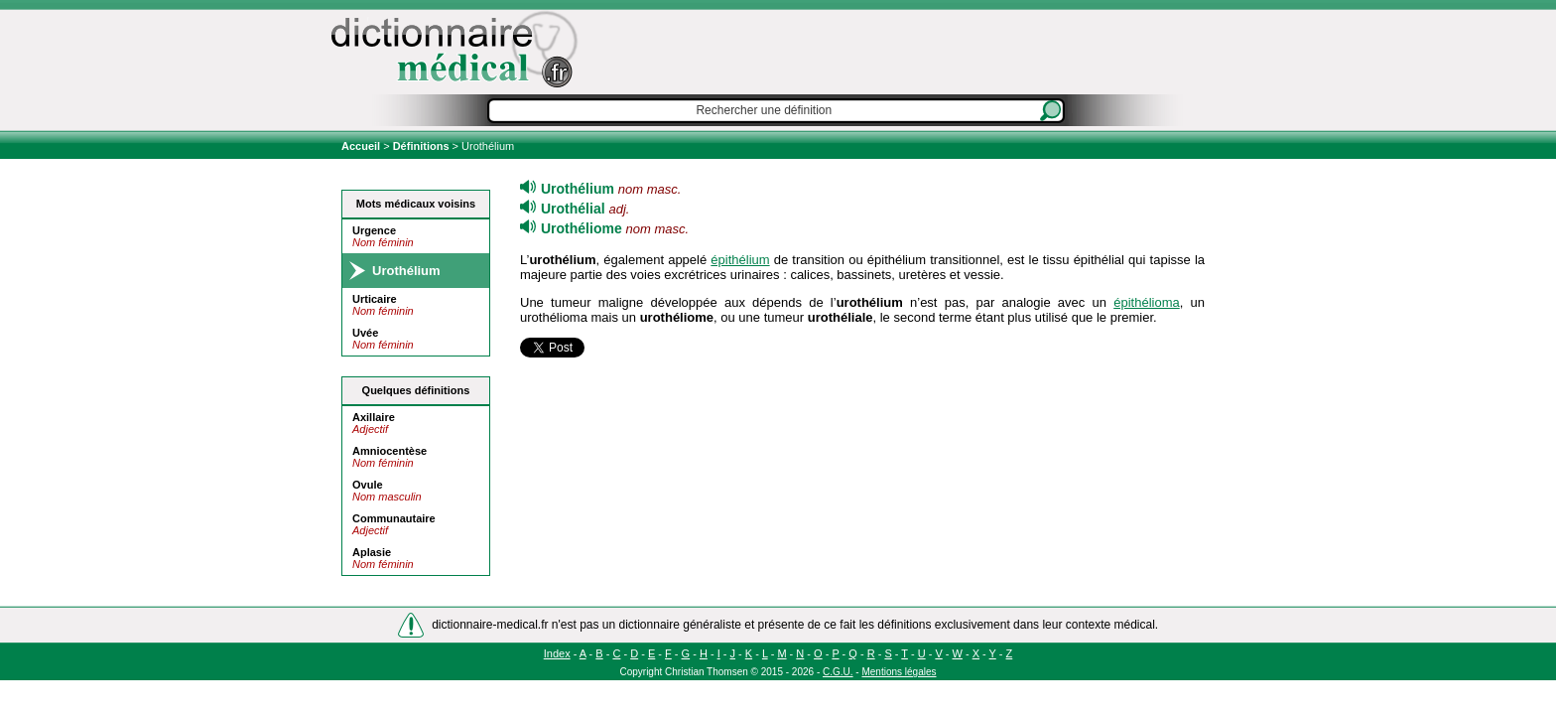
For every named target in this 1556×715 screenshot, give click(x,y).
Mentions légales (898, 671)
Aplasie (371, 552)
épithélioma (1146, 302)
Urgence (374, 230)
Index (557, 653)
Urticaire (374, 299)
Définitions (421, 146)
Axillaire (373, 417)
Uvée (365, 333)
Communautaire (394, 518)
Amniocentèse (389, 451)
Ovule (367, 485)
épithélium (740, 259)
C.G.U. (838, 671)
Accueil (362, 146)
